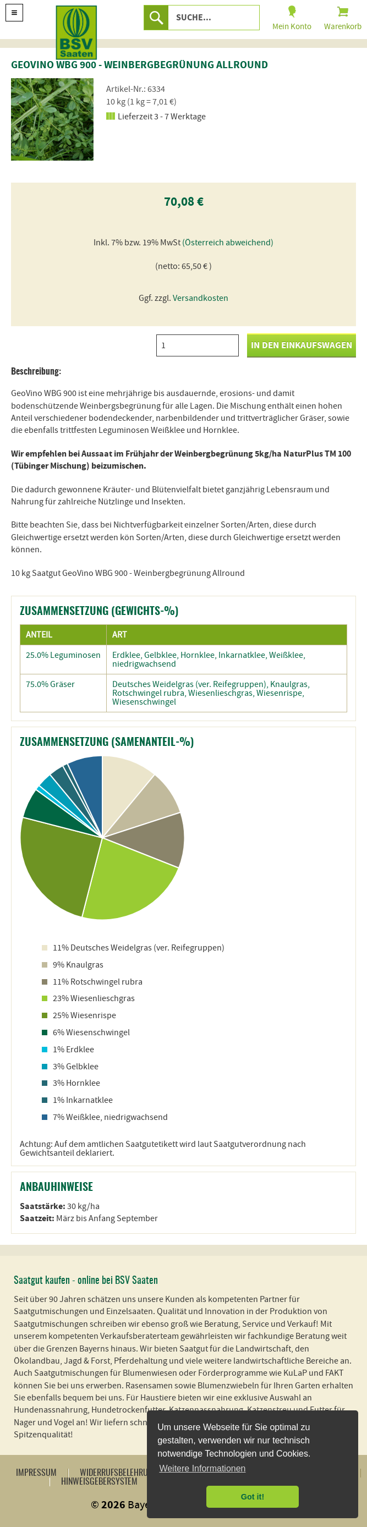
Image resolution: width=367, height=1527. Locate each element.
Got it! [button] (252, 1496)
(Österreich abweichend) (227, 242)
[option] (52, 119)
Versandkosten (200, 298)
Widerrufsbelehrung (118, 1473)
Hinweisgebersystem (99, 1481)
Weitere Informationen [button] (202, 1468)
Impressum (36, 1473)
